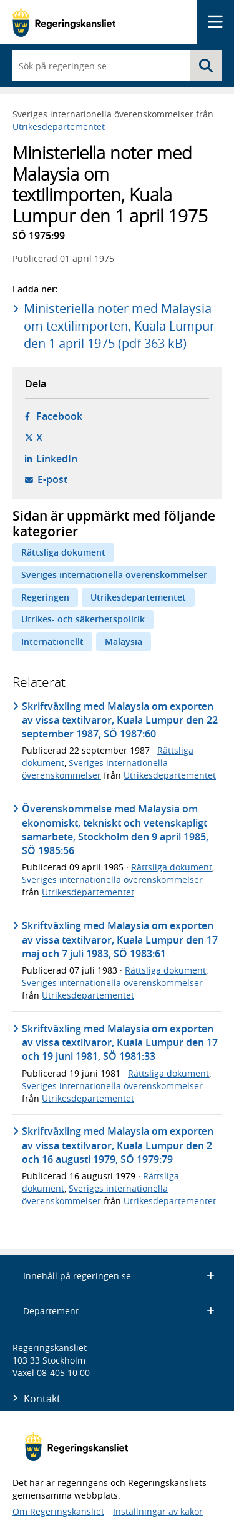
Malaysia (123, 641)
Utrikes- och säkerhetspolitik (83, 619)
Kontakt (42, 1398)
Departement (119, 1311)
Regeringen (45, 597)
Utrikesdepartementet (58, 126)
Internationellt (52, 641)
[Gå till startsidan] (64, 22)
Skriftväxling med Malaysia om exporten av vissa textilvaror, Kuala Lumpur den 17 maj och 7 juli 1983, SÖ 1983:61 (120, 939)
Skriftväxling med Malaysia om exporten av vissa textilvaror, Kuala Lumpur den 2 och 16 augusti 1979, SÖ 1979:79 (117, 1145)
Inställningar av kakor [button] (158, 1511)
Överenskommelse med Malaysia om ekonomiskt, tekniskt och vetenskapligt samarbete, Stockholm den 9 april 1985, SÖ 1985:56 (115, 829)
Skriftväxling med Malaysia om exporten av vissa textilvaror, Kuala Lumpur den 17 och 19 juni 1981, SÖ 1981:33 (120, 1043)
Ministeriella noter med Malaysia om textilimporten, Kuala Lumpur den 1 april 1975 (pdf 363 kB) (119, 326)
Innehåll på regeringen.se (119, 1276)
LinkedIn (56, 459)
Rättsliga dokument (63, 552)
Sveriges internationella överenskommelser (114, 575)
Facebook (59, 416)
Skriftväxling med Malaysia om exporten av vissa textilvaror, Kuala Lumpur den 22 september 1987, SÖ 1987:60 (120, 720)
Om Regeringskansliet (58, 1511)
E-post (52, 479)
